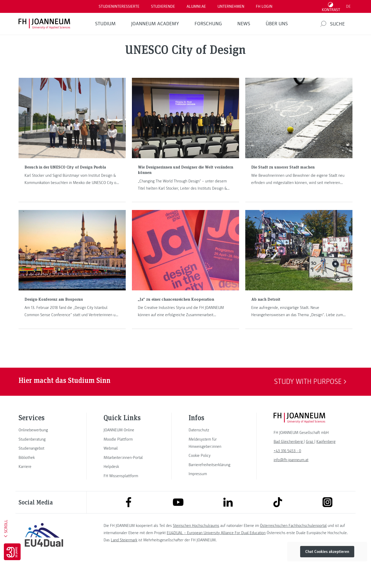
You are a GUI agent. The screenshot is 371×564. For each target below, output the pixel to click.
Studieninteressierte (119, 6)
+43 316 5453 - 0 (287, 450)
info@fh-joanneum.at (291, 459)
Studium (105, 24)
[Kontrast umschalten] (331, 6)
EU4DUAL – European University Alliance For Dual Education (216, 532)
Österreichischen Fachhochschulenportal (293, 525)
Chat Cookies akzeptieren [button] (327, 551)
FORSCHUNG (208, 24)
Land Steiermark (124, 540)
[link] (44, 430)
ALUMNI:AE (196, 6)
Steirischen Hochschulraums (196, 525)
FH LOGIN (264, 6)
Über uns (277, 24)
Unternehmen (230, 6)
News (243, 24)
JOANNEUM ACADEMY (155, 24)
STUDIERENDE (163, 6)
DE (348, 6)
